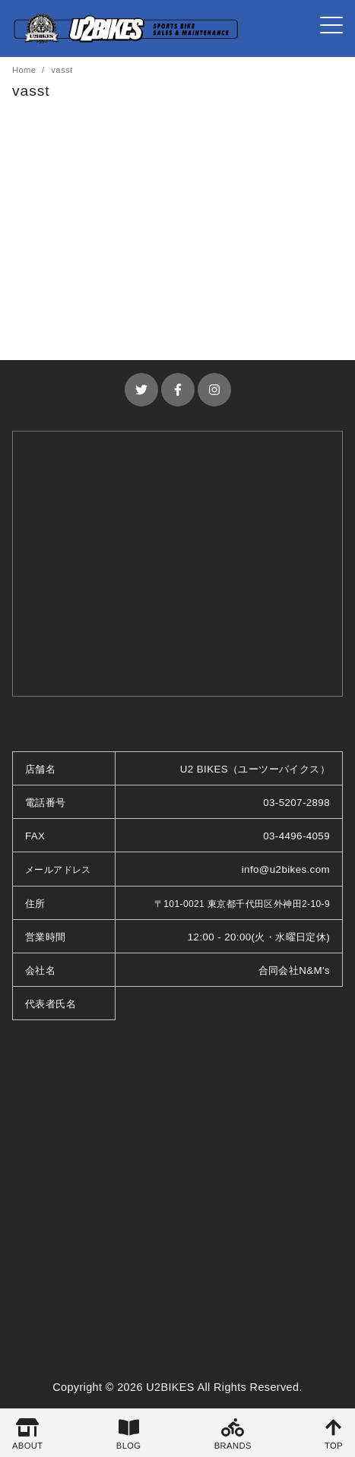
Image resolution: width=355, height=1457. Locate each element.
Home (25, 69)
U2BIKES (170, 1387)
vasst (61, 69)
